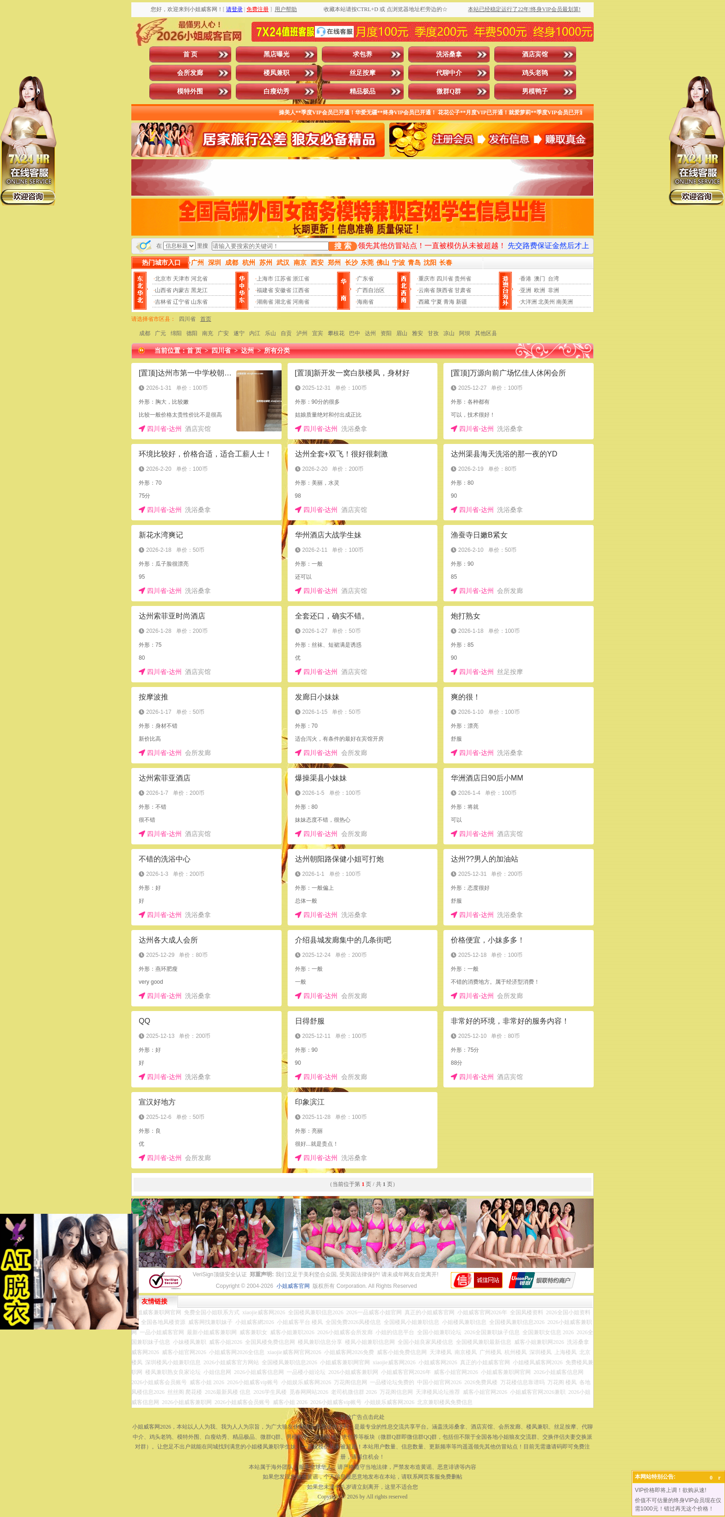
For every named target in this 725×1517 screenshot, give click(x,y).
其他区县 (486, 333)
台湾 (553, 278)
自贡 (286, 333)
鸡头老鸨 (535, 72)
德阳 (191, 333)
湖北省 (283, 302)
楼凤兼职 (276, 72)
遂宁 (239, 333)
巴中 (354, 333)
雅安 (417, 333)
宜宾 (317, 333)
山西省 (163, 290)
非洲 (553, 290)
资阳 (386, 333)
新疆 (461, 302)
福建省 (265, 290)
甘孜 (433, 333)
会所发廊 (190, 72)
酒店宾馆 (535, 54)
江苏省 (283, 278)
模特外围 (190, 91)
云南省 (426, 290)
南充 (207, 333)
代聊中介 (449, 72)
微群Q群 (448, 91)
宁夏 (436, 302)
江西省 (301, 290)
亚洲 (525, 290)
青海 (449, 302)
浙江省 (301, 278)
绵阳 (176, 333)
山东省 (199, 302)
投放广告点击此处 (362, 1417)
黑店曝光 (276, 54)
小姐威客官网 (293, 1286)
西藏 (424, 302)
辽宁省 (181, 302)
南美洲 (564, 302)
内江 (254, 333)
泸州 (301, 333)
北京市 (163, 278)
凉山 (449, 333)
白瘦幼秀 (276, 91)
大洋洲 (528, 302)
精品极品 (362, 91)
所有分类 (277, 350)
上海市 (265, 278)
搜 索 (342, 246)
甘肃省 (463, 290)
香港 (525, 278)
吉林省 (163, 302)
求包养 (362, 54)
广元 (160, 333)
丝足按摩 (362, 72)
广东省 (365, 278)
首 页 (190, 54)
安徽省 (283, 290)
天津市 (181, 278)
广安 (223, 333)
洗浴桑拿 (449, 54)
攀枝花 (336, 333)
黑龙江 (199, 290)
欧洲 (539, 290)
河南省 (301, 302)
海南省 (365, 302)
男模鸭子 (535, 91)
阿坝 (464, 333)
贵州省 (463, 278)
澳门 (539, 278)
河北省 (199, 278)
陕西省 (444, 290)
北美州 (546, 302)
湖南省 (265, 302)
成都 (144, 333)
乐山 (270, 333)
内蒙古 (181, 290)
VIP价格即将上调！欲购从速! (671, 1490)
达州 (370, 333)
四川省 (444, 278)
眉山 (401, 333)
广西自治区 (371, 290)
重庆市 (426, 278)
